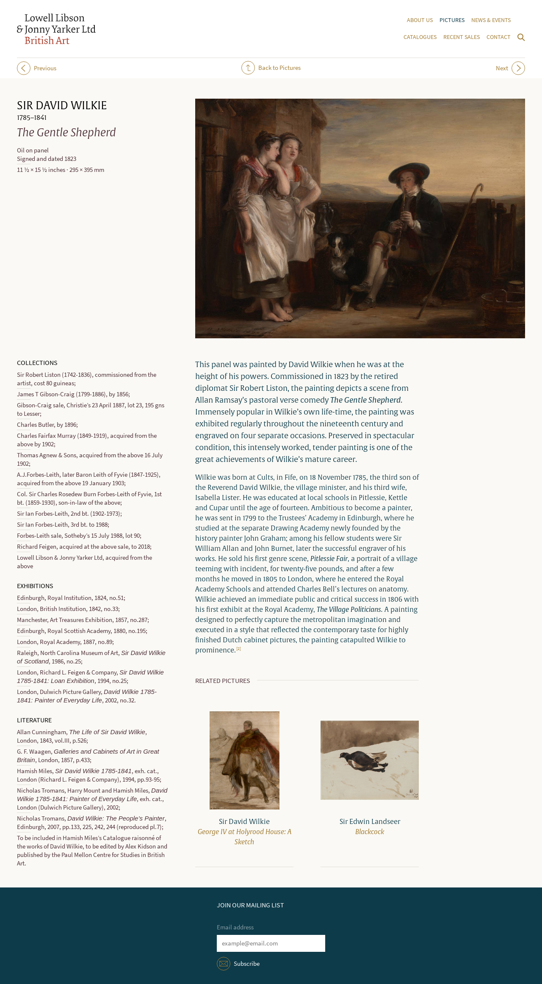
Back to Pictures (271, 68)
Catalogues (420, 37)
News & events (491, 20)
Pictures (452, 20)
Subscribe (247, 963)
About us (420, 20)
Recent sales (461, 37)
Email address (235, 927)
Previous (36, 68)
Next (510, 68)
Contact (499, 37)
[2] (238, 648)
